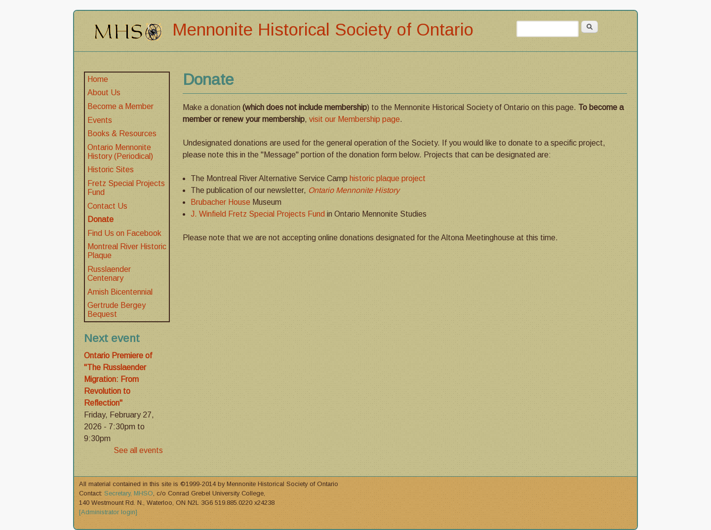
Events (99, 120)
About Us (103, 92)
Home (97, 79)
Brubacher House (221, 202)
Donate (100, 219)
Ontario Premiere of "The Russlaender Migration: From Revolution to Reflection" (118, 379)
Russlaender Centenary (109, 273)
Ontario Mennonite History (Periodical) (120, 151)
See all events (138, 450)
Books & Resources (122, 133)
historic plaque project (388, 178)
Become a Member (120, 106)
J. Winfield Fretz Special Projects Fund (259, 214)
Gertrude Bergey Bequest (116, 309)
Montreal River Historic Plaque (126, 251)
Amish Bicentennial (120, 292)
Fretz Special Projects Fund (126, 187)
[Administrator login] (108, 512)
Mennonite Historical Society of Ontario (323, 29)
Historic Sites (110, 169)
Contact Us (107, 206)
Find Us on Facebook (124, 233)
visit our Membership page (354, 119)
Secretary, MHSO (128, 493)
